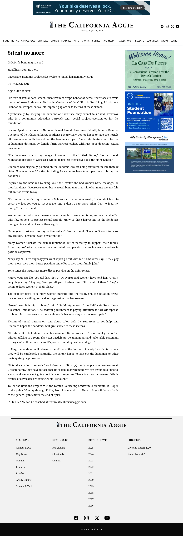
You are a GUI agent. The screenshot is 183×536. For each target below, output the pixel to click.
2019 (91, 486)
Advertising (58, 447)
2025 (91, 447)
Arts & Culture (23, 480)
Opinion (20, 460)
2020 (91, 480)
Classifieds (58, 454)
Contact (56, 460)
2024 (91, 454)
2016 (91, 505)
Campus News (23, 447)
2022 (91, 467)
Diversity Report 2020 (139, 447)
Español (20, 473)
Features (20, 467)
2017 (91, 499)
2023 (91, 460)
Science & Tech (24, 486)
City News (21, 454)
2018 (91, 492)
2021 (91, 473)
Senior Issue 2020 (137, 454)
